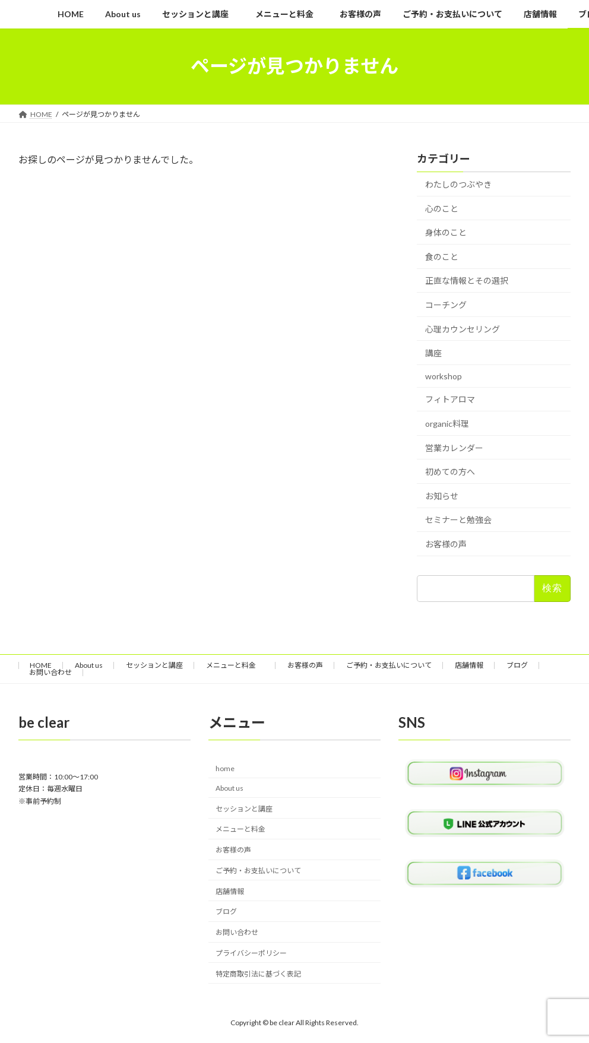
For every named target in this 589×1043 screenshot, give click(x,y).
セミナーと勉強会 (458, 520)
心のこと (441, 208)
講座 (433, 353)
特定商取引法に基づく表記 (258, 973)
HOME (41, 665)
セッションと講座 (154, 665)
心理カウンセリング (462, 329)
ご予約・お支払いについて (389, 665)
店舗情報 (469, 665)
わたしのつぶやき (458, 184)
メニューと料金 (235, 665)
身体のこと (446, 232)
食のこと (441, 256)
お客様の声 (446, 543)
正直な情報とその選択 (466, 280)
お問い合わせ (50, 672)
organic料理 (447, 424)
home (225, 768)
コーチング (446, 305)
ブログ (517, 665)
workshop (443, 375)
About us (89, 665)
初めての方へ (450, 472)
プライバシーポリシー (251, 953)
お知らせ (441, 495)
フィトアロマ (450, 399)
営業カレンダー (454, 447)
